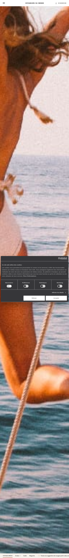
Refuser (34, 298)
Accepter (56, 298)
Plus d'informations (29, 276)
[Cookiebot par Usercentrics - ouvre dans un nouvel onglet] (59, 258)
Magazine (32, 556)
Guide (25, 556)
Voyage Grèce (8, 556)
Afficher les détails (58, 292)
